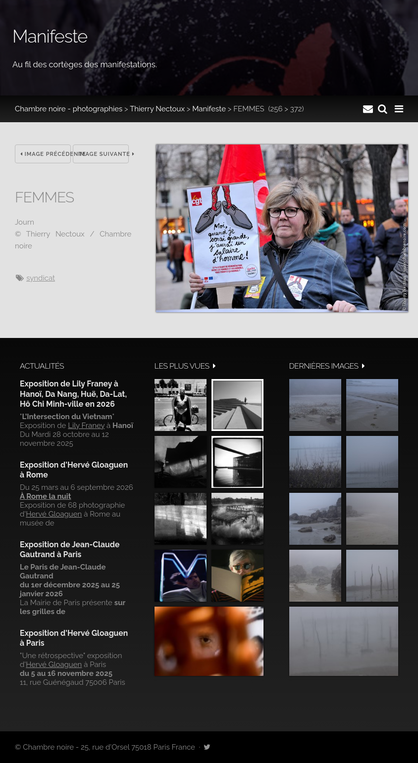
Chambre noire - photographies (68, 108)
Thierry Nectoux (157, 108)
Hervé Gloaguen (54, 514)
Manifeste (209, 108)
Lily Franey (86, 425)
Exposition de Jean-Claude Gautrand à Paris (69, 549)
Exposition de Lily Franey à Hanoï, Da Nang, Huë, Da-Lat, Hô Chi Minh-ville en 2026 (73, 394)
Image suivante (103, 154)
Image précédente (45, 154)
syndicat (40, 278)
